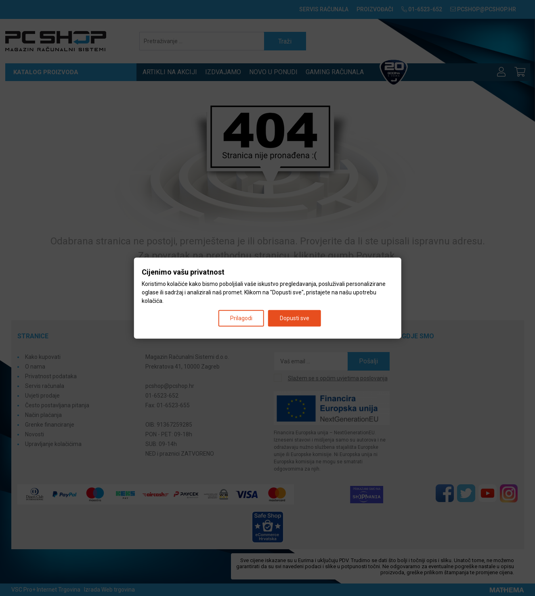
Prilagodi (241, 318)
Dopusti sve (294, 318)
